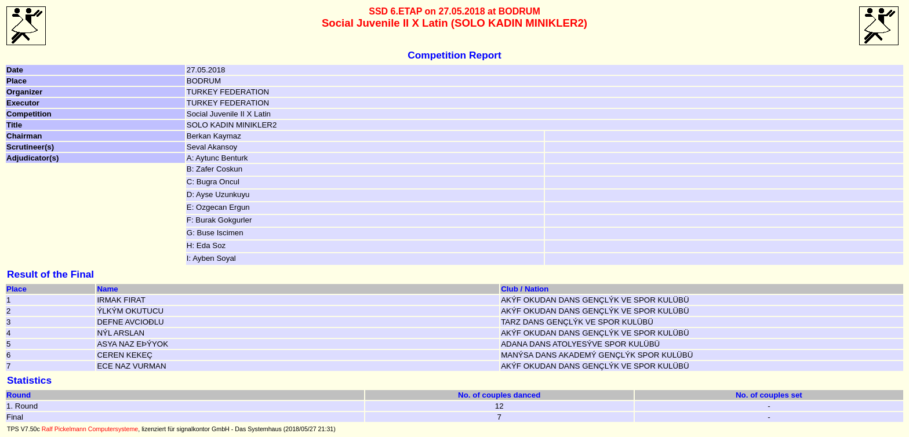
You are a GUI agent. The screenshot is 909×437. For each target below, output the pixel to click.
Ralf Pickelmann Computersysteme (90, 428)
